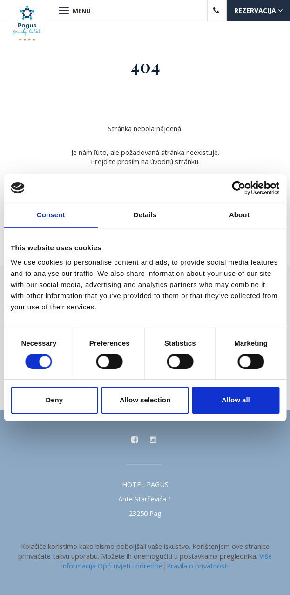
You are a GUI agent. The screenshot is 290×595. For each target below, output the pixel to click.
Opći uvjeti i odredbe (130, 565)
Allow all (236, 400)
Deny (54, 400)
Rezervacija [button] (258, 10)
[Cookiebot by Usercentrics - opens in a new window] (238, 188)
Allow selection (145, 400)
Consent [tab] (51, 215)
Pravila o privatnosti (198, 565)
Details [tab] (145, 215)
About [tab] (239, 215)
